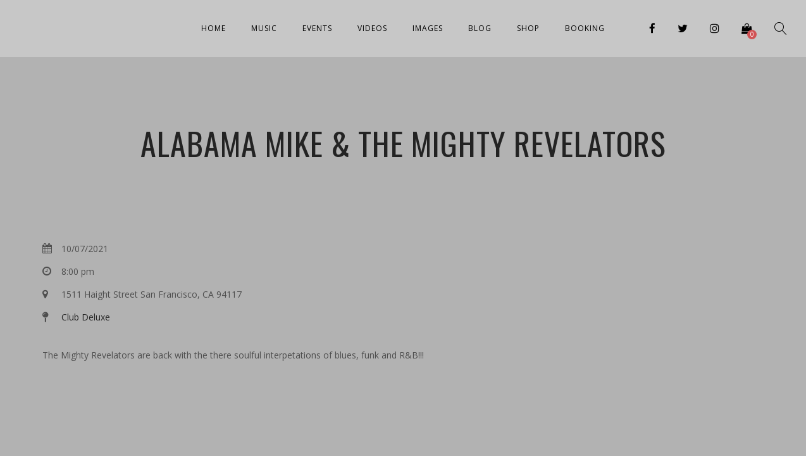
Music (264, 28)
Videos (372, 28)
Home (213, 28)
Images (427, 28)
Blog (480, 28)
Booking (585, 28)
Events (317, 28)
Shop (528, 28)
